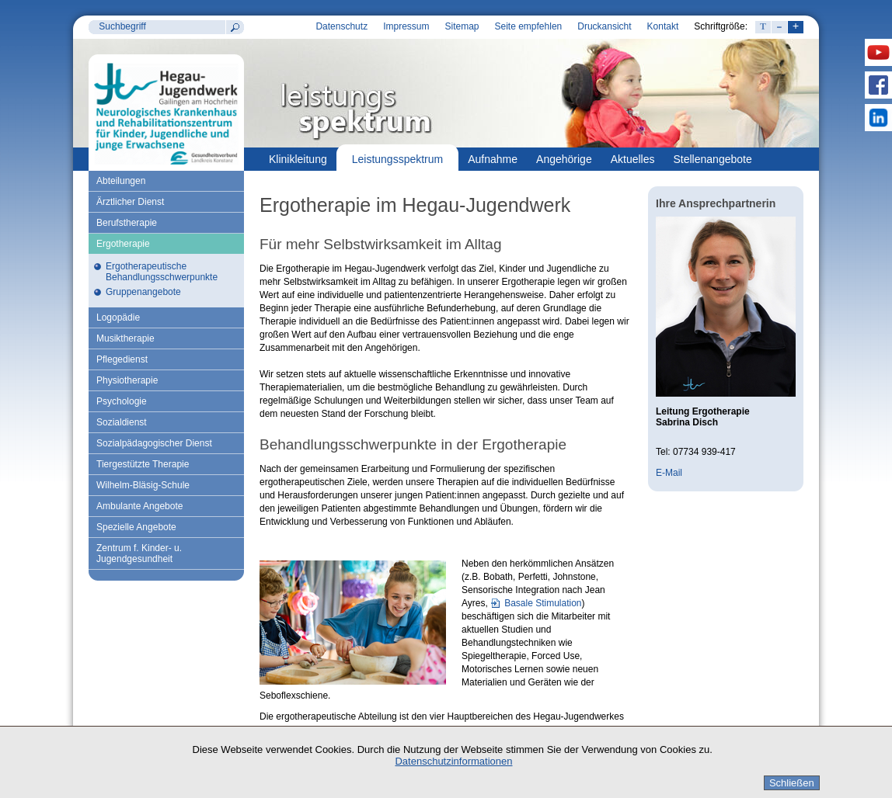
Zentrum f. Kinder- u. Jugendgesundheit (139, 553)
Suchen (234, 27)
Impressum (406, 26)
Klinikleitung (298, 159)
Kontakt (663, 26)
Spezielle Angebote (136, 527)
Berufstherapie (126, 222)
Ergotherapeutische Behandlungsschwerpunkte (162, 272)
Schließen (791, 783)
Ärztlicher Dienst (130, 201)
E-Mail (669, 472)
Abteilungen (120, 180)
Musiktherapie (125, 338)
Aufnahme (492, 159)
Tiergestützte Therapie (142, 464)
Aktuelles (633, 159)
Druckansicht (604, 26)
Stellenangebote (713, 159)
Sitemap (461, 26)
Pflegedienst (122, 359)
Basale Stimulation (542, 603)
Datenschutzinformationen (453, 761)
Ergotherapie (123, 243)
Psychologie (121, 401)
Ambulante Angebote (139, 506)
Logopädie (118, 317)
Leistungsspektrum (398, 159)
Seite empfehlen (529, 26)
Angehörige (564, 159)
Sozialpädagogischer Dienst (154, 443)
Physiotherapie (127, 380)
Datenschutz (341, 26)
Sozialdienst (121, 422)
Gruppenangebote (143, 291)
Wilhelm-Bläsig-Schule (143, 485)
